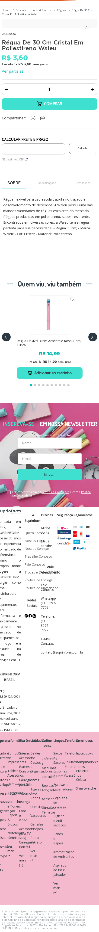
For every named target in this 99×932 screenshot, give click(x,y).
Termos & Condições (55, 492)
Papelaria (21, 10)
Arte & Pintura (42, 10)
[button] (6, 337)
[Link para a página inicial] (6, 10)
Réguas (61, 10)
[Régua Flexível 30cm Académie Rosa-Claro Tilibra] (49, 337)
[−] (6, 89)
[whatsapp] (41, 118)
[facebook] (32, 118)
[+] (92, 89)
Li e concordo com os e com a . (51, 494)
